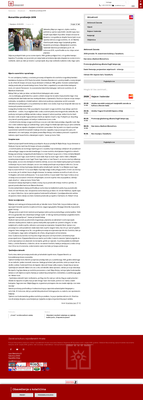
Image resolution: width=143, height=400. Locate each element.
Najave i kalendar (94, 31)
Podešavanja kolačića (45, 395)
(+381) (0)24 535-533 (101, 6)
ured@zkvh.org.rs (15, 361)
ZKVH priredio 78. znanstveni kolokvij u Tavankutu (104, 54)
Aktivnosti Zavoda (94, 23)
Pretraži (124, 2)
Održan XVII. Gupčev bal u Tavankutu (98, 75)
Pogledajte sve (109, 81)
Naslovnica (11, 10)
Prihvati (22, 395)
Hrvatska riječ (71, 303)
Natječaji (90, 36)
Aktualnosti (21, 10)
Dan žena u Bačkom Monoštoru (96, 59)
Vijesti (89, 27)
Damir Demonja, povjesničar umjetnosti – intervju (104, 70)
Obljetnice (91, 40)
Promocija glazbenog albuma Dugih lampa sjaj (102, 64)
